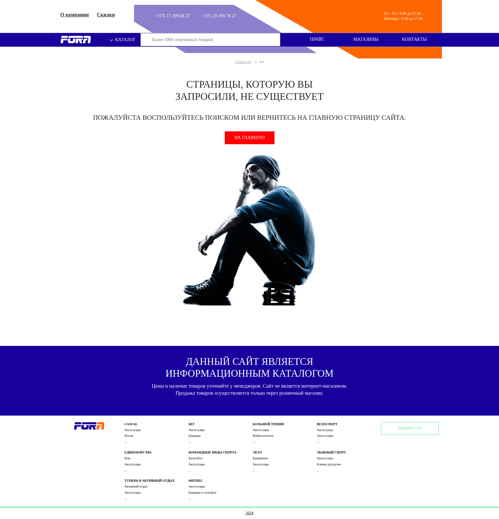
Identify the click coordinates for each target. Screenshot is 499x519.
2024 (249, 513)
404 (261, 62)
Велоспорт (327, 424)
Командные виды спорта (212, 452)
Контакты (414, 39)
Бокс (127, 458)
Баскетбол (195, 458)
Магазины (365, 39)
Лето (257, 452)
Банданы (194, 435)
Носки (128, 435)
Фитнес (196, 480)
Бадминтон (260, 458)
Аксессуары (132, 430)
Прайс (317, 39)
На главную (249, 137)
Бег (192, 424)
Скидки (106, 14)
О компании (74, 14)
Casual (131, 424)
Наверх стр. (410, 428)
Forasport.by (243, 62)
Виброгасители (263, 435)
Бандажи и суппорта (202, 492)
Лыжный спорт (331, 452)
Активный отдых (136, 486)
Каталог (123, 39)
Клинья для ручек (329, 464)
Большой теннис (269, 424)
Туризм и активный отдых (149, 480)
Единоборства (138, 452)
